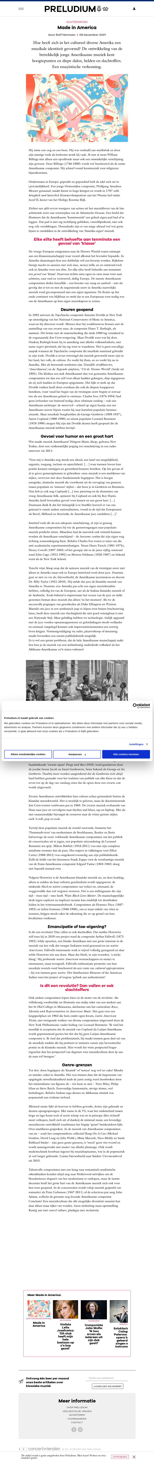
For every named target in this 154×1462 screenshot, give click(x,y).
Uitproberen (120, 1456)
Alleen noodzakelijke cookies (28, 754)
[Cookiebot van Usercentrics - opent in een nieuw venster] (135, 705)
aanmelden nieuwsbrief (108, 1386)
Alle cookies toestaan (126, 754)
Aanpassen (77, 754)
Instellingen (136, 744)
